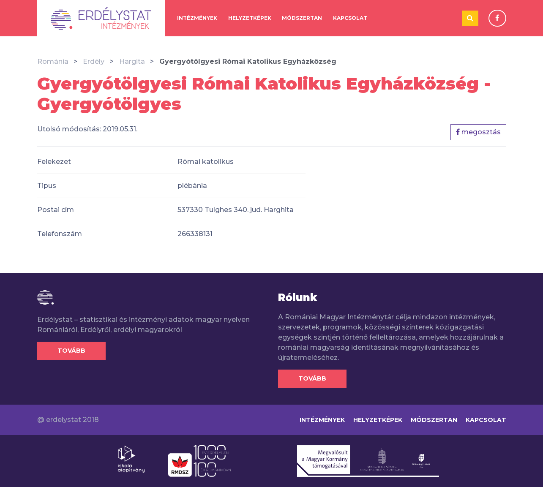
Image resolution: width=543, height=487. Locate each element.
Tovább (71, 350)
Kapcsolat (350, 18)
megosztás (478, 132)
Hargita (132, 61)
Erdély (93, 61)
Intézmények (197, 18)
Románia (52, 61)
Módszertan (302, 18)
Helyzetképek (249, 18)
